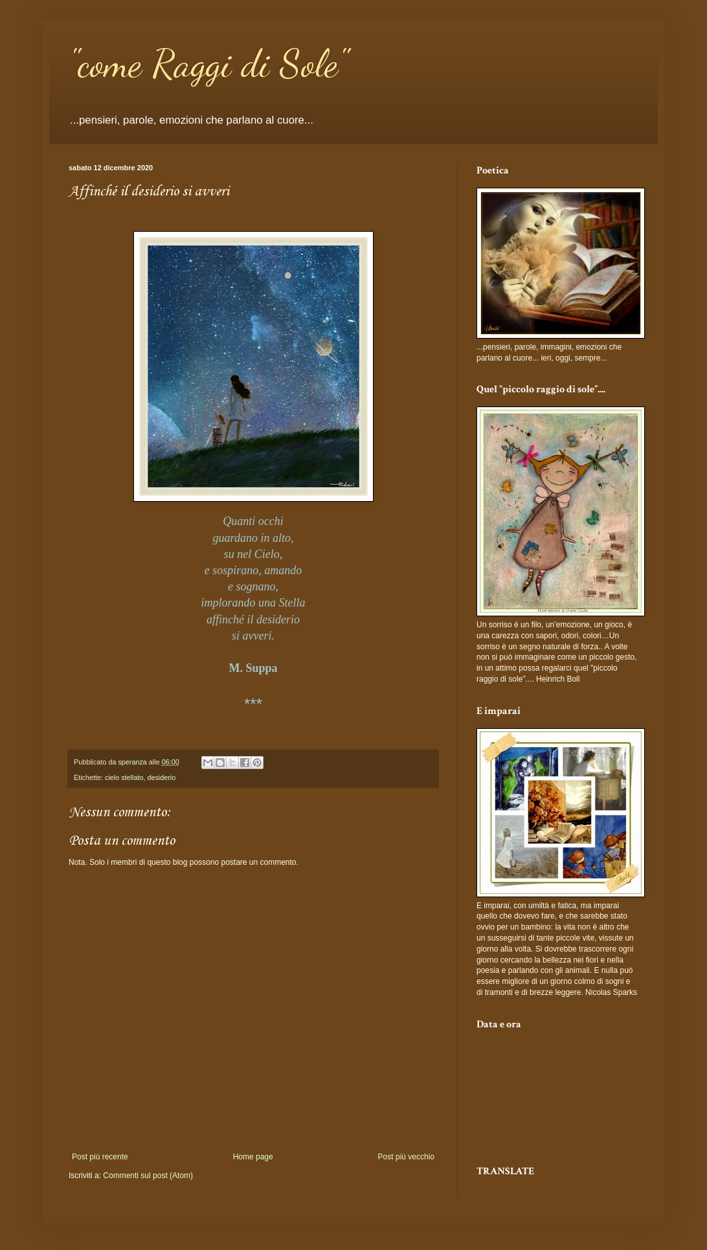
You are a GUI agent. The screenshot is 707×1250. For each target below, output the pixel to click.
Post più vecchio (406, 1156)
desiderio (161, 777)
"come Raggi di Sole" (208, 63)
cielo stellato (124, 777)
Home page (253, 1156)
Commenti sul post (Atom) (148, 1175)
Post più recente (100, 1156)
